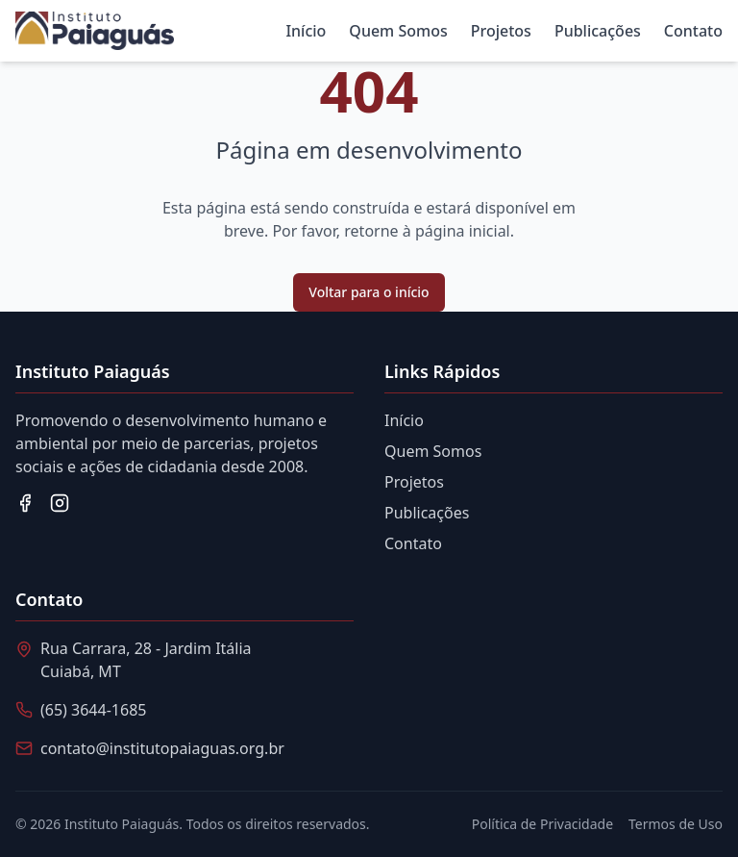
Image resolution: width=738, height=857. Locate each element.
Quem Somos (398, 30)
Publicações (597, 30)
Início (305, 30)
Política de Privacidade (542, 824)
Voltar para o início (368, 292)
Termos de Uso (675, 824)
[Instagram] (59, 503)
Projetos (501, 30)
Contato (693, 30)
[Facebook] (25, 503)
